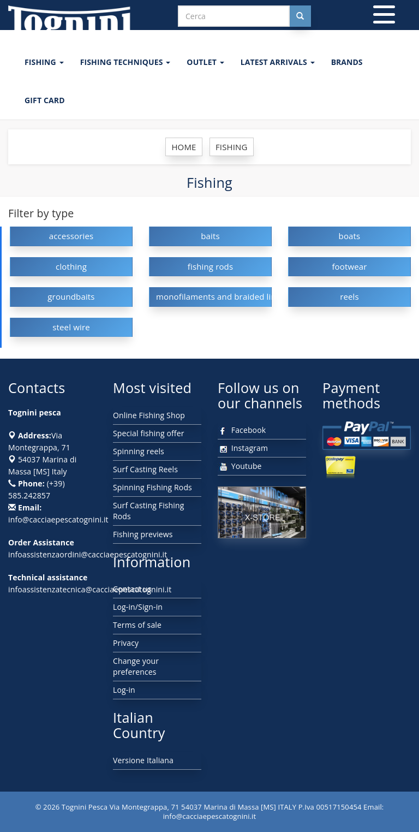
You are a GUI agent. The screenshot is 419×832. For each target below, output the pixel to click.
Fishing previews (143, 534)
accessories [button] (71, 235)
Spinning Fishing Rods (152, 487)
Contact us (132, 589)
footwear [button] (349, 266)
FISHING (44, 62)
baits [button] (210, 235)
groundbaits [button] (70, 296)
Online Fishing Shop (149, 415)
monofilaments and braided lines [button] (214, 296)
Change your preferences (136, 666)
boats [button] (350, 235)
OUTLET (205, 62)
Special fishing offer (148, 433)
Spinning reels (138, 451)
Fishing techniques (125, 62)
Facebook (242, 430)
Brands (347, 62)
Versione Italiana (143, 760)
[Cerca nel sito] (300, 16)
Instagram (243, 448)
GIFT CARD (45, 100)
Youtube (240, 466)
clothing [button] (71, 266)
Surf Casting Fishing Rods (148, 510)
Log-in (124, 690)
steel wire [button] (71, 327)
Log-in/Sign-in (138, 607)
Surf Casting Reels (145, 469)
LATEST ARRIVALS (278, 62)
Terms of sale (137, 625)
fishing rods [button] (211, 266)
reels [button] (349, 296)
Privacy (126, 643)
